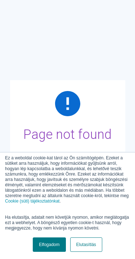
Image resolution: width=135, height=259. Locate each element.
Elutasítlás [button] (86, 244)
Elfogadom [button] (49, 244)
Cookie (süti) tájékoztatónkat (32, 201)
